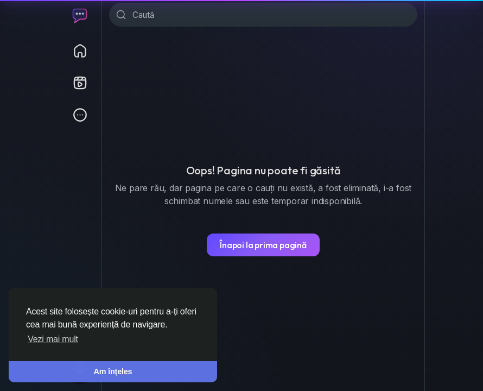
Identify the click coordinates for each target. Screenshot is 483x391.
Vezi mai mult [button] (53, 339)
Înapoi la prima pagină (263, 244)
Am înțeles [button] (113, 371)
